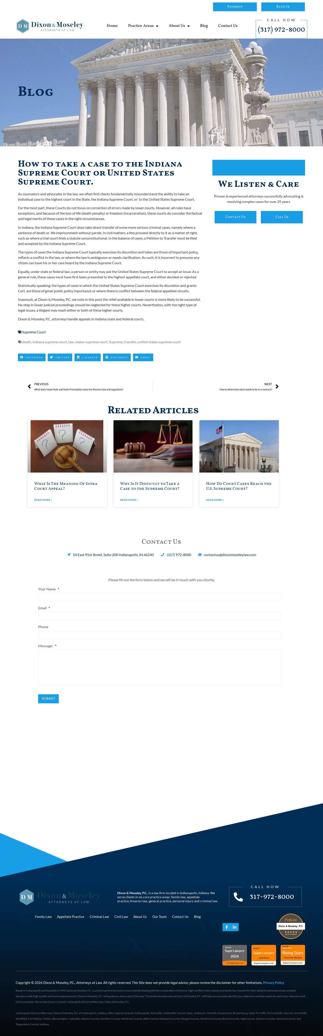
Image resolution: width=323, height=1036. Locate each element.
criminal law (208, 901)
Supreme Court (34, 332)
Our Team (159, 917)
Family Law (43, 917)
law (71, 342)
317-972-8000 (272, 896)
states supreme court (91, 342)
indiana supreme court (50, 342)
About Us (179, 26)
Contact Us (228, 26)
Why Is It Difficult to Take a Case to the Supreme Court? (150, 486)
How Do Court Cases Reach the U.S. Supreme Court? (239, 486)
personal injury (183, 901)
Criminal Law (99, 917)
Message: (47, 646)
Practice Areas (143, 26)
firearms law (138, 901)
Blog (204, 26)
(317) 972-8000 (281, 29)
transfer (130, 342)
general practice (160, 901)
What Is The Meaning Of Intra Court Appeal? (65, 486)
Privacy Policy (273, 983)
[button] (32, 357)
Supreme (116, 342)
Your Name (48, 589)
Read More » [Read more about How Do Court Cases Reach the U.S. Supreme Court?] (215, 500)
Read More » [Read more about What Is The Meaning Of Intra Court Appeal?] (43, 500)
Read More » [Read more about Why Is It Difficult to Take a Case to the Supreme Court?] (129, 500)
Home (112, 26)
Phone (43, 627)
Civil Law (121, 917)
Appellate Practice (70, 917)
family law (178, 897)
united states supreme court (159, 342)
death (26, 342)
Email (44, 608)
